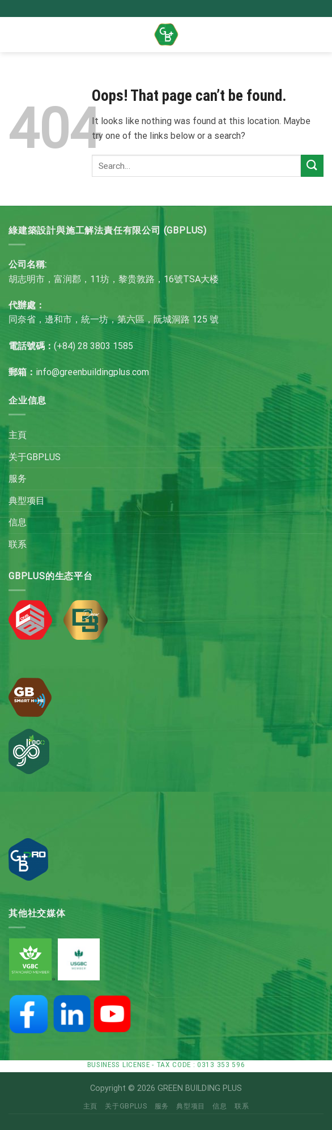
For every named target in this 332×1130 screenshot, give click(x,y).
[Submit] (312, 166)
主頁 (17, 435)
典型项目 (26, 500)
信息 (17, 522)
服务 (17, 478)
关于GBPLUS (34, 457)
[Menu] (26, 34)
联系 (17, 544)
